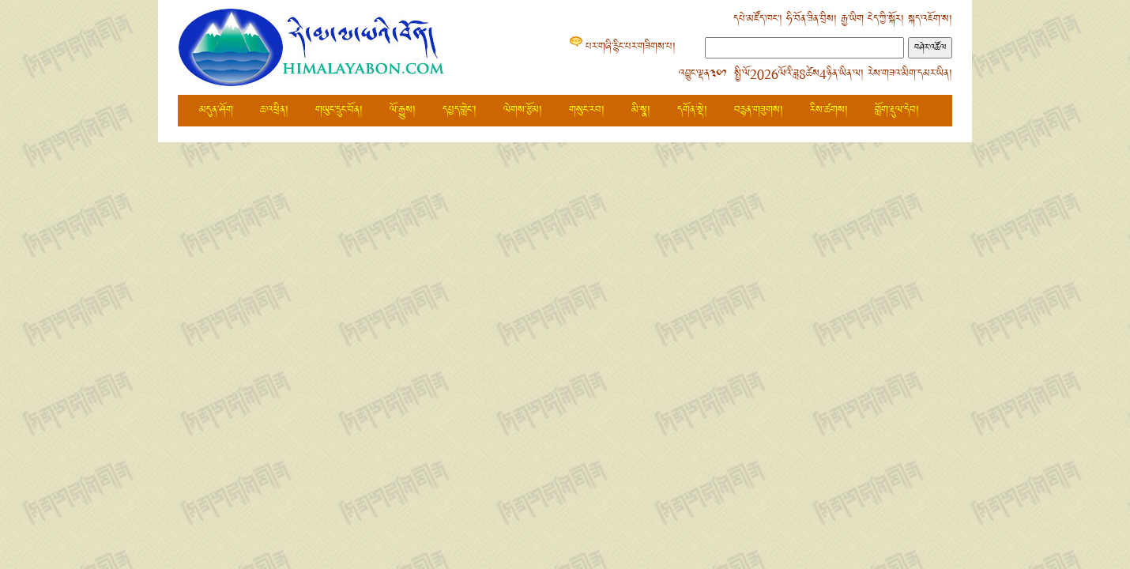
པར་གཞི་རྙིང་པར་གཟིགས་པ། (631, 47)
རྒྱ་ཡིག (852, 19)
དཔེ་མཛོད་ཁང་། (757, 19)
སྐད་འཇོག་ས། (930, 19)
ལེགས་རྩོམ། (522, 110)
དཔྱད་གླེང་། (459, 110)
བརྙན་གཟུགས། (758, 110)
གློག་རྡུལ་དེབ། (897, 110)
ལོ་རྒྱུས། (403, 110)
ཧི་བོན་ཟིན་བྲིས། (811, 19)
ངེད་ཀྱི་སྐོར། (886, 19)
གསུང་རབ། (587, 110)
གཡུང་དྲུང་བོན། (339, 110)
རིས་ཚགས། (829, 110)
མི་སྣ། (640, 110)
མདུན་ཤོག (216, 110)
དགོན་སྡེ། (692, 110)
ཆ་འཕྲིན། (274, 110)
